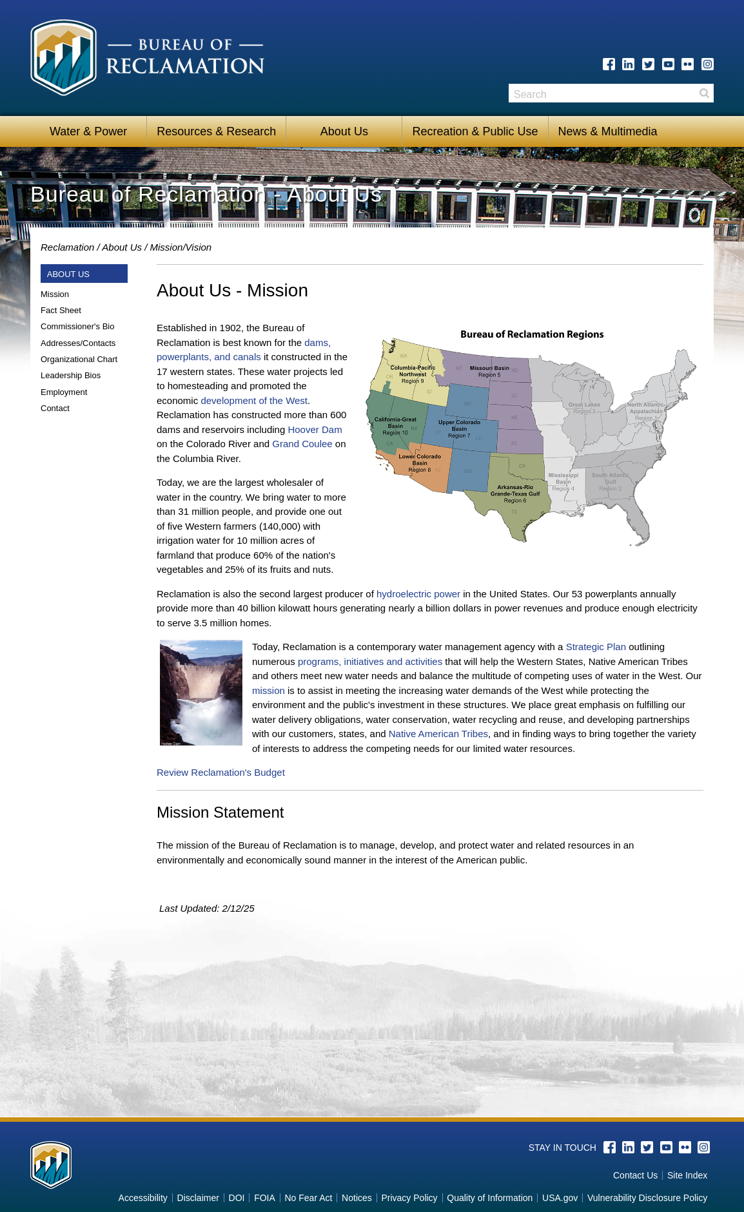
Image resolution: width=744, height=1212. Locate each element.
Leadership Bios (71, 375)
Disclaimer (198, 1198)
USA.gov (560, 1198)
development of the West (254, 400)
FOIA (264, 1198)
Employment (64, 392)
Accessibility (143, 1198)
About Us (344, 131)
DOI (237, 1198)
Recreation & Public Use (475, 131)
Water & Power (88, 131)
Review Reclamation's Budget (221, 772)
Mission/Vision (181, 247)
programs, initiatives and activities (370, 661)
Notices (357, 1198)
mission (268, 690)
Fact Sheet (61, 310)
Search (704, 93)
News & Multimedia (608, 131)
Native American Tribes (438, 733)
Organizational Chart (79, 359)
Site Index (687, 1175)
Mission (55, 294)
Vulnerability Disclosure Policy (647, 1198)
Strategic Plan (596, 646)
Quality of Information (490, 1198)
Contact (55, 408)
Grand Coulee (302, 443)
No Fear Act (308, 1198)
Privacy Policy (409, 1198)
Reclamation (67, 247)
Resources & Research (216, 131)
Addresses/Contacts (78, 343)
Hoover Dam (315, 429)
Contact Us (635, 1175)
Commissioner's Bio (77, 326)
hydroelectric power (418, 593)
